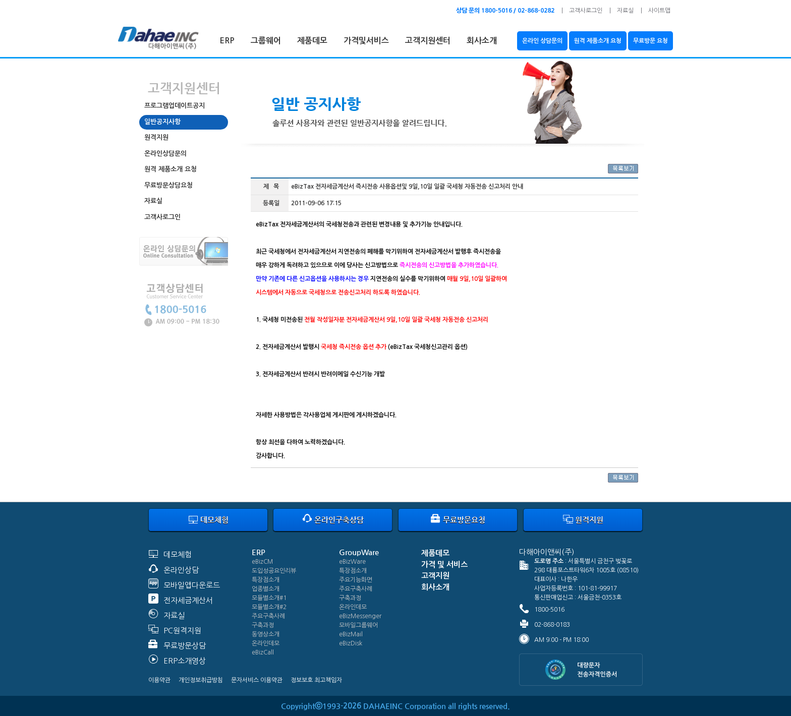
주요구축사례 (268, 616)
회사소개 (482, 40)
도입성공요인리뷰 (274, 571)
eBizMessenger (360, 616)
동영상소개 (265, 634)
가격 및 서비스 (444, 564)
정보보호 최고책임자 (316, 680)
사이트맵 (659, 11)
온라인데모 (265, 643)
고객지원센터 (427, 40)
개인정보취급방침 (201, 680)
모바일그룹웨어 (358, 625)
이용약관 (159, 680)
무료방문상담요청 (168, 185)
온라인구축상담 (333, 519)
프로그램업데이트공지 (174, 105)
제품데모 (312, 40)
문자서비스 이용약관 (256, 680)
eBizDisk (350, 643)
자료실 (625, 11)
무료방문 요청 (650, 41)
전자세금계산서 (188, 600)
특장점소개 (265, 580)
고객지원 (435, 575)
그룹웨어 (266, 40)
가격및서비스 (366, 40)
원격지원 (156, 137)
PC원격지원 (182, 630)
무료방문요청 (458, 519)
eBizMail (351, 634)
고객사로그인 (585, 11)
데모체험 (208, 519)
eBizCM (262, 562)
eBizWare (352, 562)
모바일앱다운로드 (191, 585)
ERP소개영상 (184, 661)
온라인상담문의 (165, 153)
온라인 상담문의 (542, 41)
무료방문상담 (184, 645)
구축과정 (263, 625)
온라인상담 (181, 570)
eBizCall (263, 652)
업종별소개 (265, 589)
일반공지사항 (162, 121)
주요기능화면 (355, 580)
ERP (227, 40)
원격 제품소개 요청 (598, 41)
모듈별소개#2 (269, 607)
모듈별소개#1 (269, 598)
